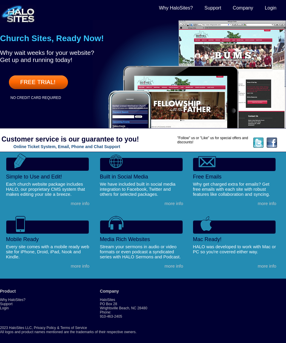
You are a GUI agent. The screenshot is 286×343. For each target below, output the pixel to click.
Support (212, 7)
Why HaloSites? (176, 7)
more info (80, 203)
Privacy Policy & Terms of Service (60, 328)
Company (243, 7)
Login (270, 7)
